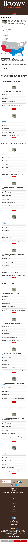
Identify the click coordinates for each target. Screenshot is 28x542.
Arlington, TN (3, 531)
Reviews (14, 495)
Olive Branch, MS (14, 532)
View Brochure (4, 121)
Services (14, 500)
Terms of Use (14, 511)
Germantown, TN (16, 531)
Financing (14, 503)
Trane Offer (14, 506)
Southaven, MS (19, 532)
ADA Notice (14, 534)
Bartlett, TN (6, 531)
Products (14, 498)
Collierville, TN (11, 531)
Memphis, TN (24, 531)
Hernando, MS (20, 531)
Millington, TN (9, 532)
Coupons (14, 501)
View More (14, 137)
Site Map (14, 509)
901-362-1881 (13, 514)
